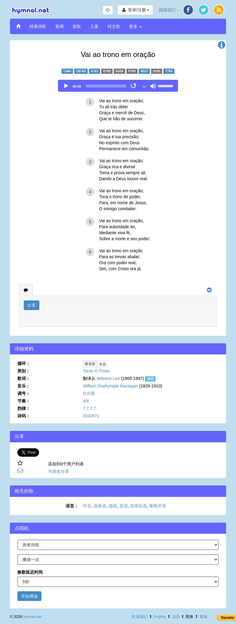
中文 (87, 505)
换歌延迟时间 (30, 572)
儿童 (94, 26)
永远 (102, 364)
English (159, 617)
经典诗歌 (37, 26)
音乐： (23, 386)
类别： (23, 371)
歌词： (23, 378)
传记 (150, 379)
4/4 (86, 401)
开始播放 (29, 596)
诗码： (23, 416)
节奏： (23, 401)
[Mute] (153, 86)
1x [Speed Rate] (144, 86)
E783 (94, 71)
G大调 (89, 393)
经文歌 (113, 26)
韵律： (23, 408)
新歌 (77, 26)
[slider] (106, 86)
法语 (176, 617)
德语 (113, 505)
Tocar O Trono (96, 371)
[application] (118, 86)
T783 (169, 71)
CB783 (81, 71)
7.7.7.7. (90, 408)
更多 (135, 26)
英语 (124, 505)
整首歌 (90, 364)
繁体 (203, 617)
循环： (23, 363)
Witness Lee (108, 378)
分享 (31, 305)
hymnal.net (32, 617)
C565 (67, 71)
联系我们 (139, 617)
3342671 (91, 416)
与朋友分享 (58, 471)
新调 (59, 26)
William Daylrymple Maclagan (110, 386)
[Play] (66, 86)
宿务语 (100, 505)
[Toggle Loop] (134, 86)
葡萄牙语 (157, 505)
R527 (144, 71)
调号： (23, 393)
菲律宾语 (138, 505)
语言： (72, 505)
